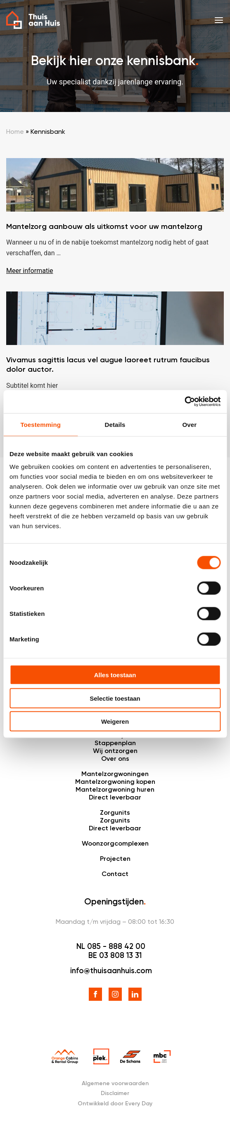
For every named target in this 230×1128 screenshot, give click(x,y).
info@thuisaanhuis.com (111, 970)
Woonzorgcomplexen (115, 843)
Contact (115, 874)
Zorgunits (115, 812)
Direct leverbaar (115, 797)
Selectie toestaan (115, 698)
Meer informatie (29, 271)
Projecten (115, 858)
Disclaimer (115, 1093)
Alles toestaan (115, 674)
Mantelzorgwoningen (115, 774)
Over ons (115, 758)
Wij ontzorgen (115, 751)
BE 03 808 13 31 (115, 955)
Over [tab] (190, 424)
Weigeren (115, 721)
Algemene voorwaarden (115, 1083)
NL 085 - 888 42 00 (110, 946)
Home (15, 131)
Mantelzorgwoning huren (115, 789)
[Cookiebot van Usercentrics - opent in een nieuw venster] (184, 401)
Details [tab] (115, 424)
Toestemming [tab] (40, 424)
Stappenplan (115, 743)
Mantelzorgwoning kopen (115, 781)
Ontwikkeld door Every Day (115, 1103)
